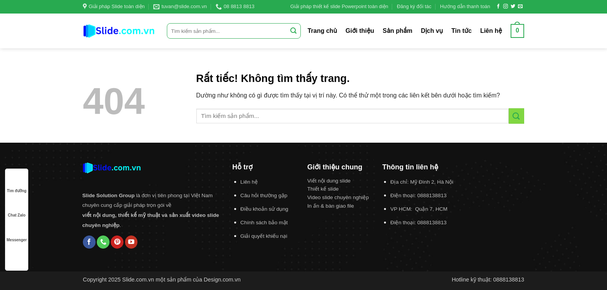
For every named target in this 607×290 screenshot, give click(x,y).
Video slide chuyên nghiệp (338, 197)
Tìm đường (17, 183)
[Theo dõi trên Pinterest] (117, 242)
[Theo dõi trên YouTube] (131, 242)
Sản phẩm (398, 30)
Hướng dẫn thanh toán (465, 6)
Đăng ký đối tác (414, 6)
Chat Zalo (17, 207)
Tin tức (461, 30)
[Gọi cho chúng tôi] (103, 242)
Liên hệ (491, 30)
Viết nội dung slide (329, 181)
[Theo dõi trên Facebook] (498, 6)
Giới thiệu (360, 30)
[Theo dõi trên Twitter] (513, 6)
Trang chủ (322, 30)
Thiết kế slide (323, 189)
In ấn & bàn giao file (330, 206)
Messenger (17, 232)
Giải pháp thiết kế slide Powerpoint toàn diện (339, 6)
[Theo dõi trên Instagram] (505, 6)
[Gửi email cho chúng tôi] (520, 6)
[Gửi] (293, 31)
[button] (517, 31)
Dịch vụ (432, 30)
